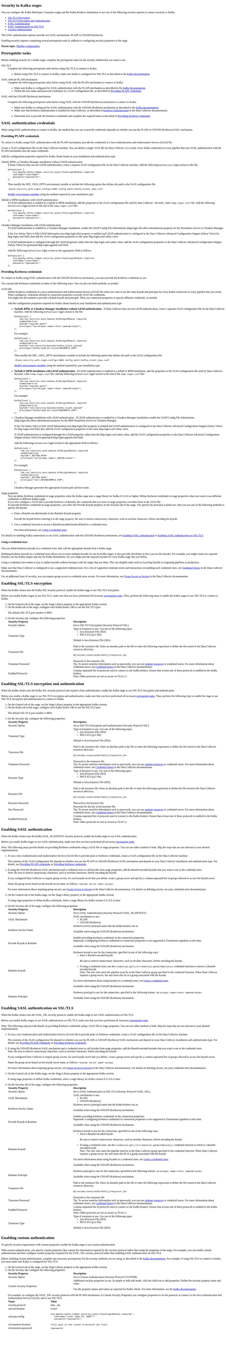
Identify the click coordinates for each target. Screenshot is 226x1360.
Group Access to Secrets (136, 602)
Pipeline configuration (28, 46)
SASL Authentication (19, 23)
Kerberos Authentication (116, 110)
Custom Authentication (20, 29)
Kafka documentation (138, 74)
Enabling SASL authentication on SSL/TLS (180, 561)
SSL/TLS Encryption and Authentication (29, 20)
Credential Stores (191, 593)
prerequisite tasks (113, 621)
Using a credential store (54, 555)
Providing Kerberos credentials (134, 116)
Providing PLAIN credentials (126, 91)
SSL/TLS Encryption (19, 17)
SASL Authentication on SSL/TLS (26, 26)
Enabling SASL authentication (138, 561)
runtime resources (154, 689)
